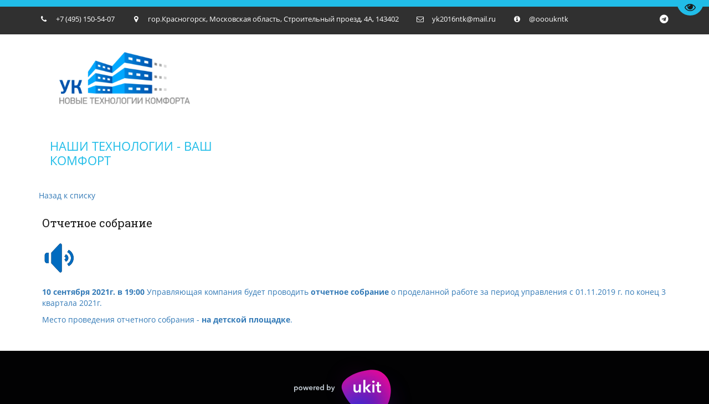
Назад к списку (67, 195)
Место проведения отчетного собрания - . (167, 319)
